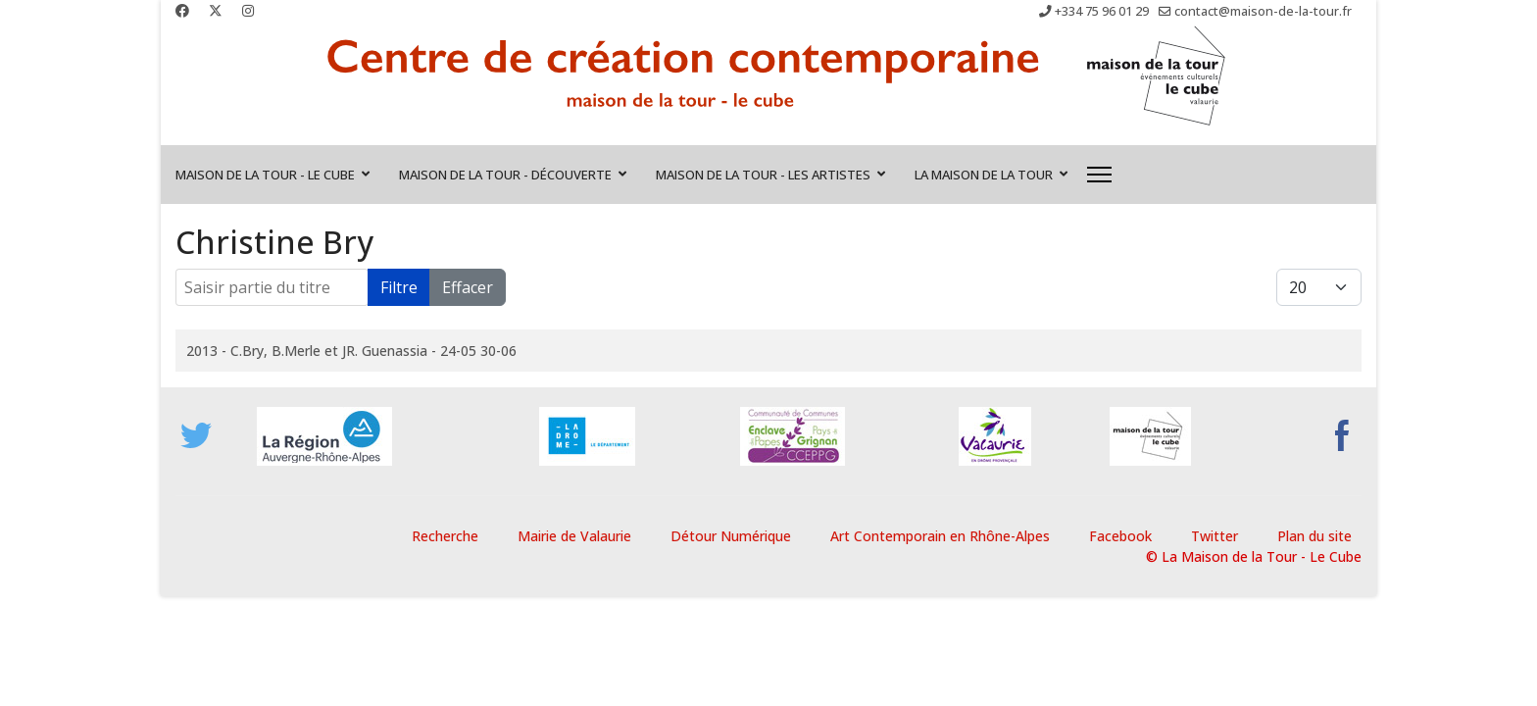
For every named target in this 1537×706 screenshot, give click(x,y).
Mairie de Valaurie (574, 536)
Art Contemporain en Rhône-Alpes (940, 536)
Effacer (467, 287)
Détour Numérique (730, 536)
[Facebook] (182, 10)
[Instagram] (248, 10)
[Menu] (1099, 174)
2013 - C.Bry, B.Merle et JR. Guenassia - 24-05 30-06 (351, 350)
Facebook (1120, 536)
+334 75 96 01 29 (1102, 11)
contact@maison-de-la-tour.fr (1263, 11)
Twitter (1214, 536)
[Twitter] (216, 10)
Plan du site (1314, 536)
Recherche (445, 536)
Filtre (399, 287)
